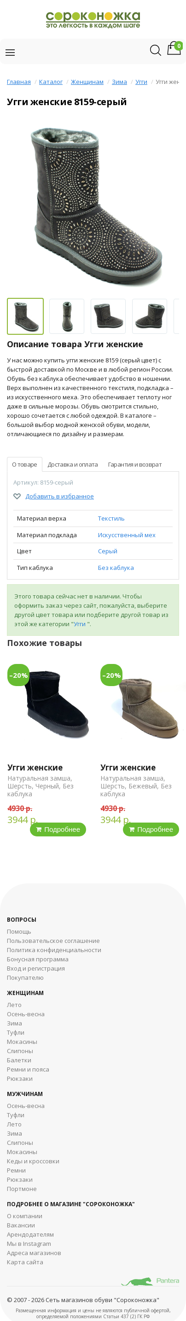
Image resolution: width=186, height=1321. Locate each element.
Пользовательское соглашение (53, 940)
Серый (107, 551)
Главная (19, 81)
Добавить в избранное (59, 496)
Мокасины (22, 1041)
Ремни (16, 1170)
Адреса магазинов (34, 1253)
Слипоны (20, 1051)
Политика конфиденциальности (54, 950)
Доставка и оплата (72, 464)
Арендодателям (30, 1234)
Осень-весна (26, 1014)
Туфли (15, 1032)
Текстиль (111, 518)
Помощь (19, 931)
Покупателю (25, 977)
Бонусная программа (38, 959)
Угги (141, 81)
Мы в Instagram (29, 1243)
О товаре (24, 464)
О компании (24, 1216)
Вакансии (21, 1225)
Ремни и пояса (28, 1069)
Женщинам (87, 81)
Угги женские (35, 767)
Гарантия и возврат (135, 464)
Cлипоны (20, 1142)
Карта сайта (25, 1262)
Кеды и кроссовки (33, 1161)
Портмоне (22, 1189)
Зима (119, 81)
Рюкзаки (20, 1078)
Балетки (19, 1060)
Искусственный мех (127, 535)
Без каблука (116, 567)
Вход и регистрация (36, 968)
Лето (14, 1005)
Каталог (51, 81)
